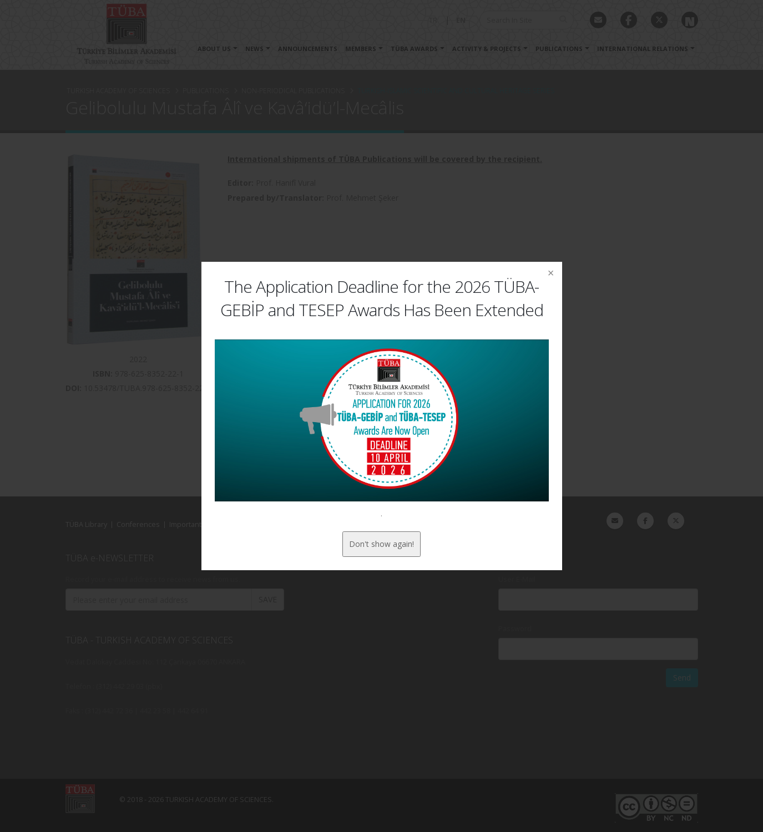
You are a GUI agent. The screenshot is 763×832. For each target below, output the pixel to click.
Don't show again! (381, 544)
